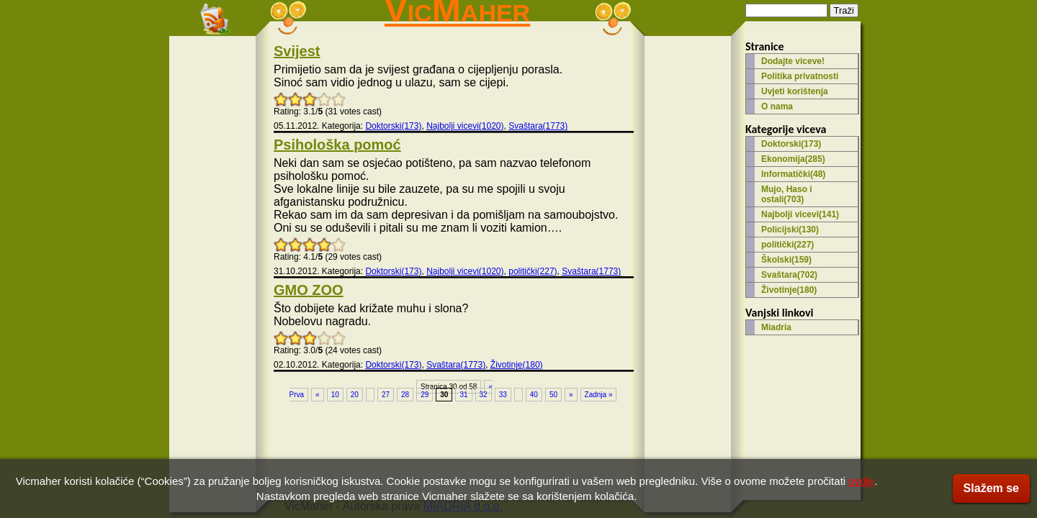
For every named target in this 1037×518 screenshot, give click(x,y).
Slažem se (991, 488)
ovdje (861, 481)
